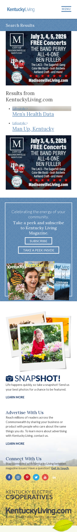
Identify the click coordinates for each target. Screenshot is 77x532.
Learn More (15, 397)
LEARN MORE (15, 443)
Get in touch (60, 468)
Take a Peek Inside (38, 250)
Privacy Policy (24, 516)
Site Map (51, 516)
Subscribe (38, 241)
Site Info (39, 516)
